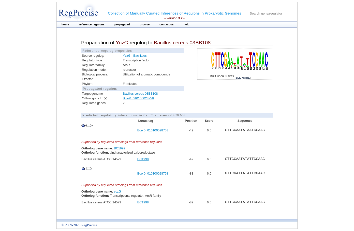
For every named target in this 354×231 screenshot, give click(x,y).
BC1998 (143, 202)
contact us (167, 24)
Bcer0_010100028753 (152, 130)
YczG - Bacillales (135, 55)
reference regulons (91, 24)
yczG (117, 191)
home (65, 24)
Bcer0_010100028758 (138, 98)
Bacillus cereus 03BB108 (140, 93)
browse (145, 24)
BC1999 (119, 148)
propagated (122, 24)
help (187, 24)
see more (243, 77)
